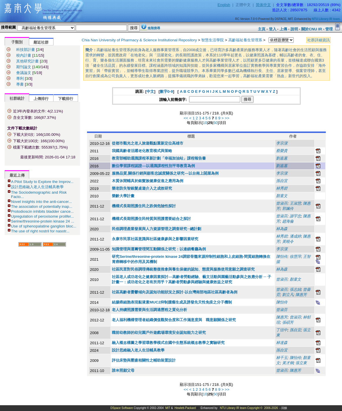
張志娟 (295, 289)
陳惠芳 (301, 294)
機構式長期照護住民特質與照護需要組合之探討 (151, 218)
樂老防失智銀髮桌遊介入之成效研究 (142, 188)
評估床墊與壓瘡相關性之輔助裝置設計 (144, 360)
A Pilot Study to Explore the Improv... (42, 181)
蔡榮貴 (281, 151)
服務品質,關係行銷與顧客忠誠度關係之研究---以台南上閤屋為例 (165, 173)
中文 (150, 91)
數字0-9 (166, 91)
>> (227, 118)
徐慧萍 (295, 256)
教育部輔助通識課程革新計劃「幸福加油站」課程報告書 (159, 158)
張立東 (301, 363)
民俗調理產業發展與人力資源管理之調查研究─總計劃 (156, 229)
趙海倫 (287, 221)
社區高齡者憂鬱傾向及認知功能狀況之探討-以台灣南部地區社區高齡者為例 (174, 292)
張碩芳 (287, 322)
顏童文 (281, 196)
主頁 (261, 29)
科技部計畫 (25, 49)
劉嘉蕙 (281, 158)
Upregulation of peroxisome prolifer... (42, 216)
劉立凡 (287, 294)
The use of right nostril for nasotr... (40, 231)
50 (215, 123)
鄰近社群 (41, 42)
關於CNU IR (311, 29)
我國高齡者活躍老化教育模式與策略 (142, 151)
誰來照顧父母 (123, 370)
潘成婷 (295, 236)
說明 (294, 29)
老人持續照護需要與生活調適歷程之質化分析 (149, 310)
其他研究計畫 (27, 61)
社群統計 (17, 98)
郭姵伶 (287, 208)
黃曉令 (287, 241)
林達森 (281, 342)
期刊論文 (23, 67)
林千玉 (281, 358)
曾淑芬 (281, 203)
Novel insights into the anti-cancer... (41, 201)
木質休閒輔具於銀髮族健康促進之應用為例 (147, 181)
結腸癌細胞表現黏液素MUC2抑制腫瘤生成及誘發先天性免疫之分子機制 (172, 302)
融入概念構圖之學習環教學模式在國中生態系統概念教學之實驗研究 (168, 342)
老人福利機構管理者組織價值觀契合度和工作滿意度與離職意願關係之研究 (174, 320)
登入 (272, 29)
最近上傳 (17, 175)
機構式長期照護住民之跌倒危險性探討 (144, 206)
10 (205, 123)
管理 (329, 29)
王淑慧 (295, 203)
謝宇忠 (295, 216)
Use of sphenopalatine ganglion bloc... (43, 226)
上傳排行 (41, 99)
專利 (20, 78)
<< (186, 118)
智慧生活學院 (212, 40)
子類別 (17, 42)
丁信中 (281, 330)
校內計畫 (23, 55)
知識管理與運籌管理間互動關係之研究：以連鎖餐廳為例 (159, 249)
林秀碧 (281, 188)
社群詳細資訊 (318, 40)
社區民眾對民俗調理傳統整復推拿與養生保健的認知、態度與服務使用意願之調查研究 (183, 269)
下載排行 (65, 99)
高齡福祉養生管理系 (245, 40)
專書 (20, 84)
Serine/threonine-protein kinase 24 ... (42, 221)
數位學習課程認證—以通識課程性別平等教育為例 (153, 166)
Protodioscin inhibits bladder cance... (42, 211)
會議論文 (23, 73)
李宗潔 (281, 143)
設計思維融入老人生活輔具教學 (37, 187)
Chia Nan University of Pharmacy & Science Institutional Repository (139, 40)
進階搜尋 (153, 28)
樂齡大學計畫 (123, 196)
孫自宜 (281, 181)
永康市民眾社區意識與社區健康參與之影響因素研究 (155, 239)
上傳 (283, 29)
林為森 (281, 229)
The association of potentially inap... (41, 206)
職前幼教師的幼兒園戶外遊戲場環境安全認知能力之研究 (159, 332)
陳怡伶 (281, 256)
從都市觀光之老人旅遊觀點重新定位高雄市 (147, 143)
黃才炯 (287, 363)
